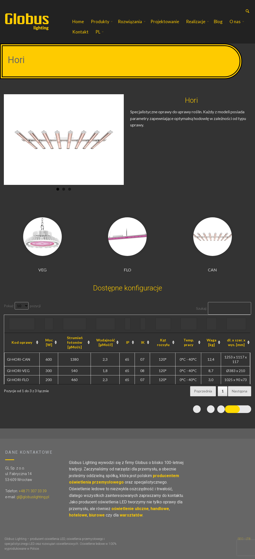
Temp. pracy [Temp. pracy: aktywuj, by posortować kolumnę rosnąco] (188, 342)
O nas (235, 21)
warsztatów (131, 515)
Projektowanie (165, 21)
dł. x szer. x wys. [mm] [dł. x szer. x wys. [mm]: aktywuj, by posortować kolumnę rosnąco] (236, 342)
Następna (239, 391)
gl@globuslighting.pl (32, 497)
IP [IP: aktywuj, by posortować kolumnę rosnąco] (127, 342)
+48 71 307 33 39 (33, 491)
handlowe (160, 508)
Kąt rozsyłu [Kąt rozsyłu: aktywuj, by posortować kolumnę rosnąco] (163, 342)
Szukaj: (223, 308)
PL (97, 32)
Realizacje (195, 21)
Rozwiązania (130, 21)
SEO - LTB (244, 539)
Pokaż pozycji (22, 305)
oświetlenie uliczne (130, 508)
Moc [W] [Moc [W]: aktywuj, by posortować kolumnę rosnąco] (49, 342)
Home (78, 21)
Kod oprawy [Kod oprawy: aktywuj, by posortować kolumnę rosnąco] (22, 342)
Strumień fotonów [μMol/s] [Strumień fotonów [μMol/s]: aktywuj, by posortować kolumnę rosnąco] (75, 342)
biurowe (97, 515)
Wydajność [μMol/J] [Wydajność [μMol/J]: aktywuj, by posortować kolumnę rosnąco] (105, 342)
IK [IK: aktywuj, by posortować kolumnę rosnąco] (143, 342)
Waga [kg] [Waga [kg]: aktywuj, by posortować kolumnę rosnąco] (211, 342)
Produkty (100, 21)
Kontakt (80, 32)
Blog (218, 21)
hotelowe (78, 515)
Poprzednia (203, 391)
